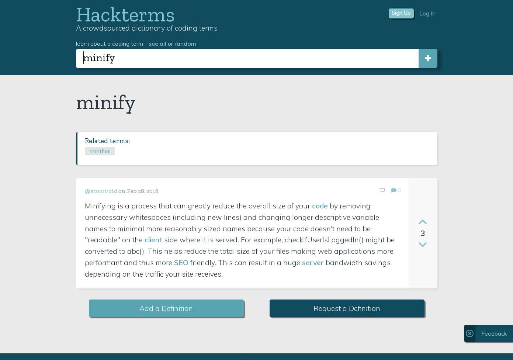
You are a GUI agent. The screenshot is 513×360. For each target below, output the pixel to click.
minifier (99, 151)
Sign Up (401, 13)
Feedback (494, 333)
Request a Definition (346, 308)
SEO (181, 262)
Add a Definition (166, 308)
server (313, 262)
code (320, 205)
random (185, 43)
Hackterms (125, 14)
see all (157, 43)
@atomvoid (101, 190)
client (153, 239)
